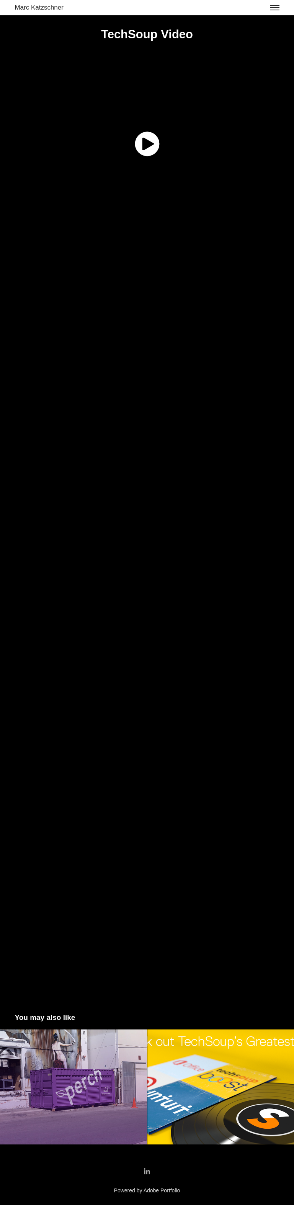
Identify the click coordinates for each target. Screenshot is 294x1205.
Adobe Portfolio (162, 1190)
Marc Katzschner (39, 7)
